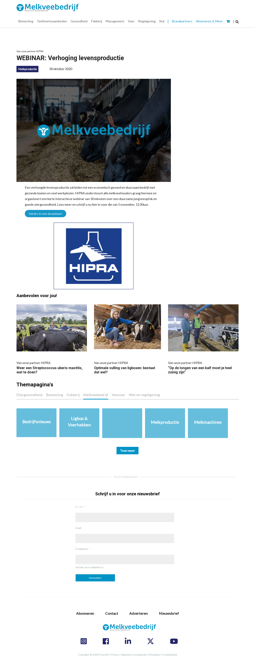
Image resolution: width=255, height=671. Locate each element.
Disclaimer (155, 654)
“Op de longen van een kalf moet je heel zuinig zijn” (203, 367)
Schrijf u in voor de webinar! (45, 213)
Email (78, 527)
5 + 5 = (79, 506)
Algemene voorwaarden (134, 654)
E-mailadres (81, 548)
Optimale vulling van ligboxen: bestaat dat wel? (127, 367)
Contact (111, 613)
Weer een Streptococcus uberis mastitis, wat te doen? (51, 367)
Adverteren (138, 613)
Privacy (115, 654)
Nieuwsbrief (169, 613)
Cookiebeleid (170, 654)
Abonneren (85, 613)
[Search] (237, 22)
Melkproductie (27, 69)
